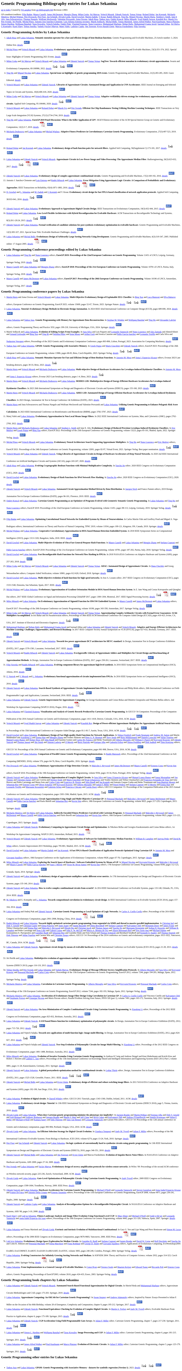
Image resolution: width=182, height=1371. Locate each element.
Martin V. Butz (70, 1117)
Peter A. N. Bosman (93, 737)
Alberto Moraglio (123, 740)
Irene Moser (75, 334)
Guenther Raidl (41, 933)
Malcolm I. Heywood (101, 766)
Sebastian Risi (12, 785)
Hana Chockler (157, 566)
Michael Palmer (160, 930)
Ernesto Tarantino (58, 1192)
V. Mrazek (23, 676)
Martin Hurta (149, 17)
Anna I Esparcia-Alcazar (117, 777)
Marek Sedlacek (98, 22)
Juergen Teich (131, 489)
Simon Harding (7, 24)
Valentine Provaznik (66, 19)
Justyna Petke (163, 839)
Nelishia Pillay (59, 334)
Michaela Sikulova (14, 813)
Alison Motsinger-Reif (122, 930)
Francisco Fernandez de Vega (156, 780)
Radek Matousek (113, 754)
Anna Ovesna (81, 19)
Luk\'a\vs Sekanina (14, 1241)
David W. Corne (143, 1241)
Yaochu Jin (120, 465)
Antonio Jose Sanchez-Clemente (48, 22)
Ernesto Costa (157, 766)
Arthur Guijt (89, 334)
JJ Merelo (69, 742)
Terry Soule (111, 737)
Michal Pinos (28, 22)
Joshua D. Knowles (157, 928)
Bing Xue (139, 297)
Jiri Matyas (95, 14)
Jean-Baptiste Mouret (166, 782)
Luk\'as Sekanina (29, 1216)
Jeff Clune (84, 1117)
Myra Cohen (98, 1117)
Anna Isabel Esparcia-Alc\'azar (32, 1218)
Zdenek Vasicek (122, 14)
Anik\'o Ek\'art (156, 1216)
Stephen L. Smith (68, 428)
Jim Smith (38, 742)
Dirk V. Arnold (12, 926)
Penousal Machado (115, 799)
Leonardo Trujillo (147, 334)
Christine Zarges (24, 780)
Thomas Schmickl (108, 933)
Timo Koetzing (167, 742)
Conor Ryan (92, 1267)
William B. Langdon (144, 839)
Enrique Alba (99, 742)
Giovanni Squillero (14, 858)
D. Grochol (11, 192)
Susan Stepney (100, 1297)
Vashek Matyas (61, 970)
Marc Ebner (123, 1216)
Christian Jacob (84, 928)
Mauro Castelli (39, 14)
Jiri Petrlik (16, 22)
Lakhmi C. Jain (32, 1059)
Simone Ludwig (54, 742)
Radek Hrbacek (113, 17)
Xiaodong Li (26, 737)
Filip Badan (27, 14)
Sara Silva (87, 332)
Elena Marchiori (56, 1244)
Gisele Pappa (95, 346)
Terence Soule (56, 780)
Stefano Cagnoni (168, 542)
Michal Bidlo (111, 22)
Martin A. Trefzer (118, 1309)
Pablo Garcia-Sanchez (126, 334)
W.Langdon (26, 10)
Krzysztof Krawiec (162, 740)
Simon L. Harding (32, 1332)
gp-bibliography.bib (44, 10)
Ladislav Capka (77, 26)
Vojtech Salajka (52, 24)
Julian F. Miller (102, 785)
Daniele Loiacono (148, 737)
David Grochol (77, 17)
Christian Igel (168, 923)
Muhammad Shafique (112, 24)
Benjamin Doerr (152, 926)
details (20, 45)
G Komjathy (6, 26)
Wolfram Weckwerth (47, 19)
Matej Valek (64, 26)
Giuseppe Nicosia (36, 998)
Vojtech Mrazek (107, 14)
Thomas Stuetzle (168, 933)
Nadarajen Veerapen (15, 341)
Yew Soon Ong (142, 930)
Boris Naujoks (84, 742)
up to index (6, 10)
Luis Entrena (41, 180)
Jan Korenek (161, 14)
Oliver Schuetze (46, 785)
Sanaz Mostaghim (163, 777)
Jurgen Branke (126, 1241)
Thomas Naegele (30, 19)
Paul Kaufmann (158, 22)
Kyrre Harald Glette (105, 26)
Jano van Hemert (74, 1120)
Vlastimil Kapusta (79, 24)
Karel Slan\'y (11, 1216)
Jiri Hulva (175, 24)
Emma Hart (41, 737)
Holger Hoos (34, 740)
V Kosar (102, 17)
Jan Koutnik (104, 782)
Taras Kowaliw (38, 24)
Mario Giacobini (113, 346)
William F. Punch (142, 740)
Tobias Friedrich (124, 735)
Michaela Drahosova (15, 131)
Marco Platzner (172, 22)
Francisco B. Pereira (72, 782)
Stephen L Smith (163, 17)
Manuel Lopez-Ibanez (15, 740)
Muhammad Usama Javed (145, 24)
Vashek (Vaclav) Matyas (47, 26)
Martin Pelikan (140, 1115)
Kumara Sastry (40, 1120)
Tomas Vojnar (135, 14)
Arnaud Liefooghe (18, 334)
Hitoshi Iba (69, 928)
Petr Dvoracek (30, 17)
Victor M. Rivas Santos (77, 864)
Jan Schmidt (52, 17)
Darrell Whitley (56, 1099)
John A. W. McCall (74, 930)
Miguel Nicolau (136, 17)
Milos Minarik (130, 19)
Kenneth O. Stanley (148, 933)
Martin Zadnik (91, 17)
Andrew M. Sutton (161, 735)
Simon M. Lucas (174, 1229)
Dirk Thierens (12, 935)
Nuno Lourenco (95, 24)
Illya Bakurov (170, 297)
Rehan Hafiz (127, 24)
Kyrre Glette (62, 1082)
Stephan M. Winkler (115, 320)
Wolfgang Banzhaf (23, 24)
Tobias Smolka (30, 26)
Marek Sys (172, 19)
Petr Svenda (6, 22)
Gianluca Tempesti (103, 1131)
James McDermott (55, 14)
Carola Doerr (91, 787)
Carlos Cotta (54, 782)
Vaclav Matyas (45, 1166)
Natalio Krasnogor (158, 1117)
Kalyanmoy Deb (134, 926)
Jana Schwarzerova (14, 19)
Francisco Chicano (74, 787)
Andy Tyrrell (127, 1178)
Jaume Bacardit (79, 926)
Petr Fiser (42, 17)
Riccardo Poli (157, 1267)
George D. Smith (91, 1244)
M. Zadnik (39, 192)
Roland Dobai (148, 14)
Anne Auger (63, 926)
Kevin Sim (171, 766)
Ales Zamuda (156, 332)
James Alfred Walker (142, 22)
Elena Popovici (47, 926)
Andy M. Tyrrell (122, 1131)
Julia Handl (49, 740)
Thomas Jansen (23, 742)
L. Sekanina (25, 192)
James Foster (168, 926)
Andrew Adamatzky (118, 1297)
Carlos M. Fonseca (85, 740)
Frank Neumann (143, 735)
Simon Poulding (134, 742)
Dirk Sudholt (150, 742)
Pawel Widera (119, 785)
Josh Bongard (16, 1117)
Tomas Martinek (125, 22)
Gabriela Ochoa (116, 742)
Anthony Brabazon (34, 1117)
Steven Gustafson (143, 1190)
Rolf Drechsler (160, 1241)
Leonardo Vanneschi (120, 332)
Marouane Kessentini (35, 787)
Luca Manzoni (153, 297)
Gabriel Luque (56, 930)
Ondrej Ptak (65, 24)
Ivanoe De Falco (17, 1192)
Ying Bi (45, 334)
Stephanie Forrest (17, 998)
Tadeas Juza (104, 19)
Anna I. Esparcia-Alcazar (146, 358)
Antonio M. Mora (123, 358)
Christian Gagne (30, 926)
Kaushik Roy (161, 19)
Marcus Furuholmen (124, 26)
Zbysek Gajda (64, 17)
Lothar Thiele (111, 1070)
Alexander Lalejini (168, 320)
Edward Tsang (141, 1267)
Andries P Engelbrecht (136, 1117)
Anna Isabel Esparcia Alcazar (168, 1190)
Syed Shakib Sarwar (146, 19)
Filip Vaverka (139, 26)
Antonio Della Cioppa (37, 1192)
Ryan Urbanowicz (92, 780)
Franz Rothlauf (73, 1244)
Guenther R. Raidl (89, 1241)
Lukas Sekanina (27, 38)
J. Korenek (52, 192)
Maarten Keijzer (124, 1267)
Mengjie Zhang (70, 14)
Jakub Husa (93, 19)
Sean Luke (41, 930)
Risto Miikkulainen (129, 737)
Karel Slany (18, 26)
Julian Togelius (167, 737)
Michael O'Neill (23, 1120)
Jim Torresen (90, 26)
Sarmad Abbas (163, 24)
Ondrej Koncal (117, 19)
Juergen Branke (123, 1115)
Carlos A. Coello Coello (132, 911)
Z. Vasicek (10, 676)
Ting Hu (124, 17)
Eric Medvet (163, 442)
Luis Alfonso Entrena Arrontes (77, 22)
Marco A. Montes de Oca (97, 930)
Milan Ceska (83, 14)
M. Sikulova (11, 900)
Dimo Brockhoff (97, 926)
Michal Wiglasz (16, 17)
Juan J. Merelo (56, 864)
